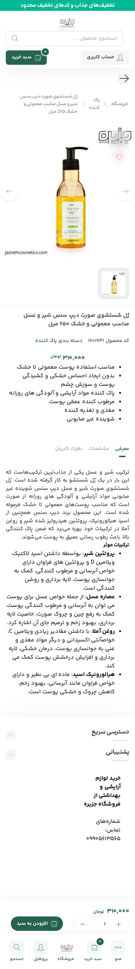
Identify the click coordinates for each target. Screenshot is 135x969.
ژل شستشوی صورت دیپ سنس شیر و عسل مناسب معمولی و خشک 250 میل (48, 104)
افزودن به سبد (37, 924)
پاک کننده (94, 104)
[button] (9, 191)
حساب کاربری (105, 57)
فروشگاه (119, 104)
